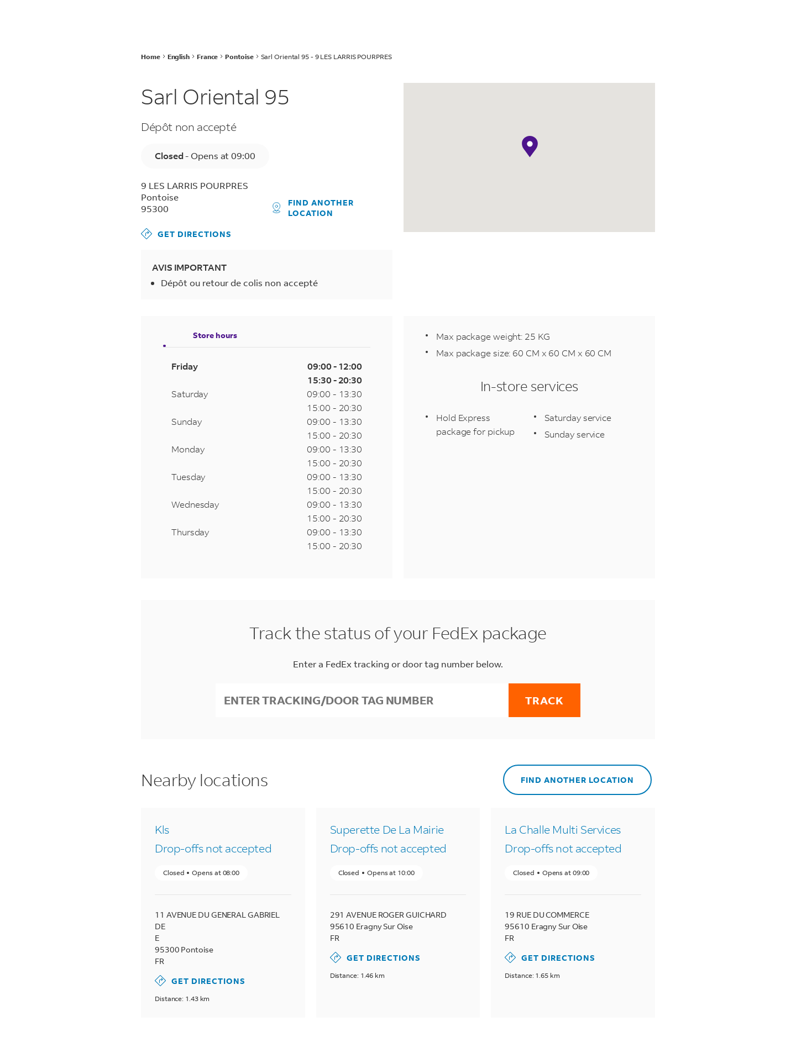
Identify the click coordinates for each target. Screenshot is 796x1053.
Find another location (313, 207)
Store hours (215, 335)
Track (544, 700)
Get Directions (186, 233)
